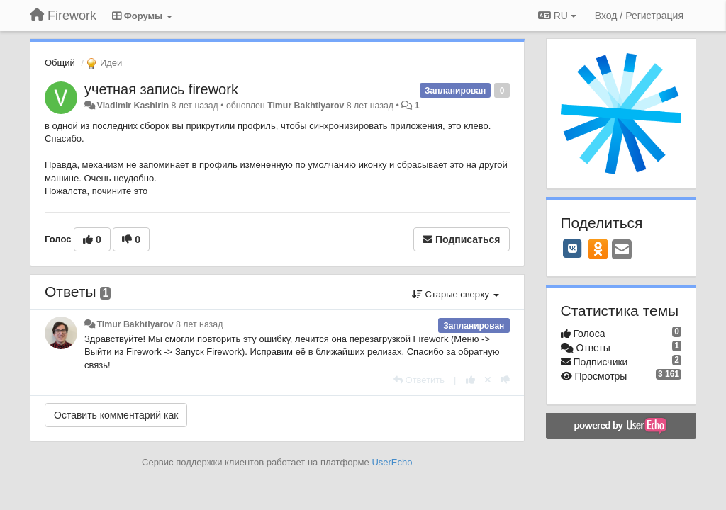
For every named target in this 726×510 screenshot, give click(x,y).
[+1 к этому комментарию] (470, 380)
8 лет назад (199, 324)
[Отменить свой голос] (487, 380)
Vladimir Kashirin (132, 105)
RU (557, 15)
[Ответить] (419, 380)
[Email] (622, 250)
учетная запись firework (161, 89)
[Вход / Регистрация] (639, 16)
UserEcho (392, 462)
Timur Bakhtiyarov (305, 105)
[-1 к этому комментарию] (505, 380)
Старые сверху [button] (455, 294)
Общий (60, 62)
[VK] (572, 248)
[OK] (598, 248)
